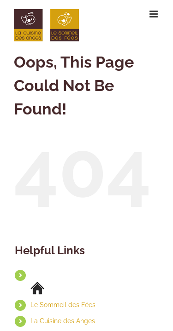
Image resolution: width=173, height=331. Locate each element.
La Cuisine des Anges (62, 310)
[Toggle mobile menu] (154, 14)
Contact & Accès (55, 326)
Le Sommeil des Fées (62, 293)
